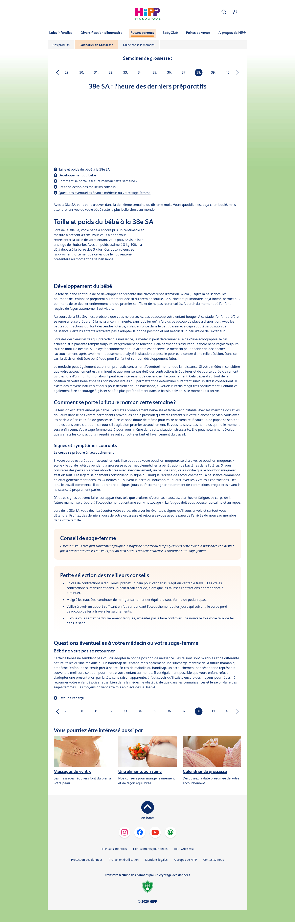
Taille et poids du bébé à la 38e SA (84, 169)
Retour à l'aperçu (71, 698)
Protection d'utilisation (124, 860)
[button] (224, 12)
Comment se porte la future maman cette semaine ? (98, 181)
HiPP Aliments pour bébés (150, 849)
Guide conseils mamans (139, 45)
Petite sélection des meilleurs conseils (87, 187)
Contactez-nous (213, 860)
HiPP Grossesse (184, 849)
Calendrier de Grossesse (96, 45)
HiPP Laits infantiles (114, 849)
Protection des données (87, 860)
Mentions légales (156, 860)
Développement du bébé (77, 175)
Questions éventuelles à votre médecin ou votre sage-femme (105, 193)
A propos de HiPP (185, 860)
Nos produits (61, 45)
